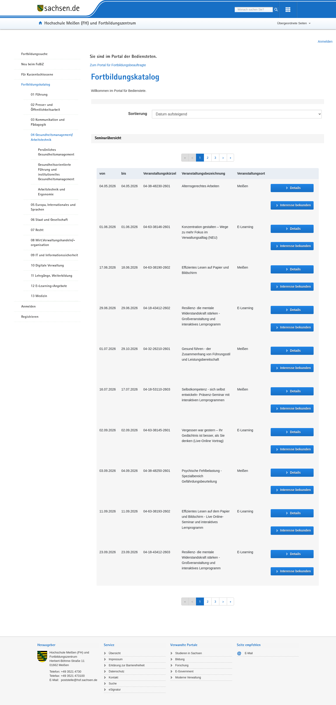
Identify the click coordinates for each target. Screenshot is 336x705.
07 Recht (37, 230)
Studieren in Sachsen (188, 653)
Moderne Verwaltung (188, 677)
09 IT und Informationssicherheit (54, 255)
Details (295, 188)
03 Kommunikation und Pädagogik (48, 122)
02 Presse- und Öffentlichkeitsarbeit (45, 107)
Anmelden (325, 41)
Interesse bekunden (295, 205)
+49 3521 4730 (71, 671)
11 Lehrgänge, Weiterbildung (51, 275)
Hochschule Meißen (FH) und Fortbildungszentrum (90, 23)
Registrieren (29, 316)
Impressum (115, 659)
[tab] (68, 645)
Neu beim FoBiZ (32, 64)
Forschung (182, 665)
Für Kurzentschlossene (37, 74)
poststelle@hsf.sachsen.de (79, 680)
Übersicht (115, 653)
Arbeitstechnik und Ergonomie (51, 191)
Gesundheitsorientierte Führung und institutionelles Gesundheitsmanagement (56, 171)
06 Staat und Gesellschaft (49, 220)
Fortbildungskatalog (35, 84)
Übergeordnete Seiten (292, 23)
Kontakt (113, 677)
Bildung (180, 659)
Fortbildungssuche (34, 54)
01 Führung (39, 94)
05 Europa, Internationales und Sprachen (53, 207)
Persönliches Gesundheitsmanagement (56, 152)
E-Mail (249, 653)
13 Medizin (39, 296)
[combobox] (253, 9)
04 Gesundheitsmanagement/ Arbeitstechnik (52, 137)
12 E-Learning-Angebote (49, 286)
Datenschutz (116, 671)
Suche (113, 683)
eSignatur (115, 689)
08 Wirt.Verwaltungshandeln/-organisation (53, 242)
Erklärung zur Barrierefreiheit (126, 665)
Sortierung (137, 114)
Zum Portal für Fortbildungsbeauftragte (118, 65)
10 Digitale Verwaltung (47, 265)
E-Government (184, 671)
